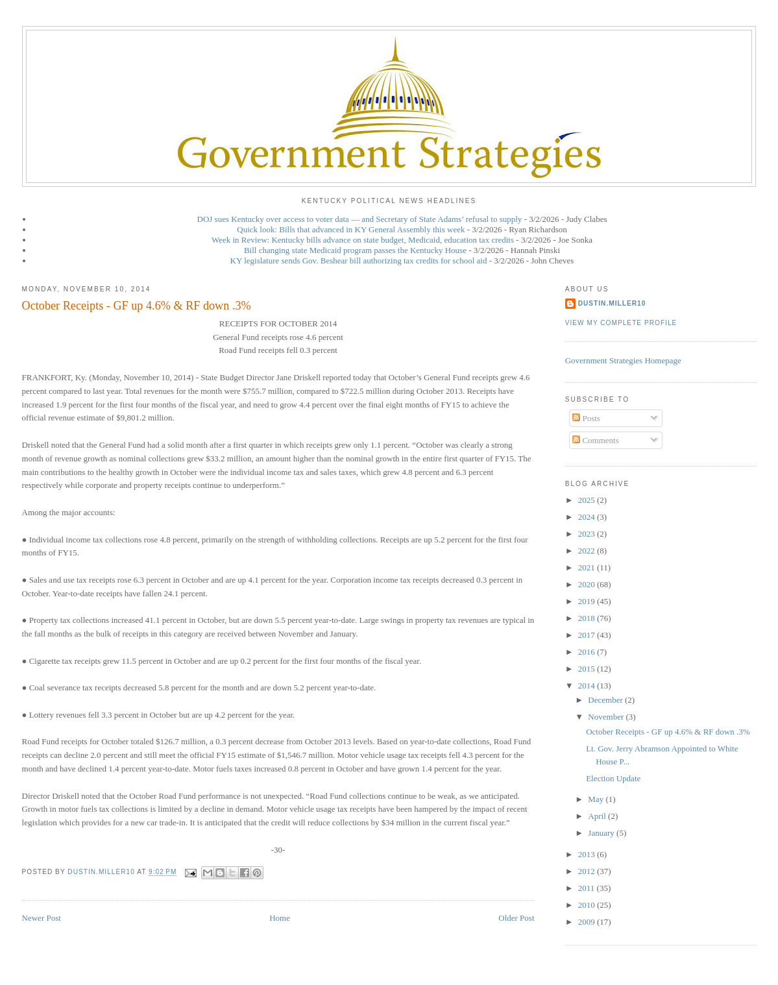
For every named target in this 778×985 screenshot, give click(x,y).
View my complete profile (621, 322)
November (607, 717)
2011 (587, 888)
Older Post (516, 918)
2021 (587, 567)
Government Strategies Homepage (623, 360)
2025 (587, 500)
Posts (586, 418)
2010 (587, 905)
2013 (587, 854)
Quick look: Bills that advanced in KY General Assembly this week (351, 229)
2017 (587, 635)
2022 (587, 550)
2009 (587, 922)
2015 (587, 669)
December (606, 700)
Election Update (613, 778)
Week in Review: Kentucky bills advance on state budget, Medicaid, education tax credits (363, 240)
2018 (587, 618)
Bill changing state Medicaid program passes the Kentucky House (355, 250)
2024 (587, 517)
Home (279, 918)
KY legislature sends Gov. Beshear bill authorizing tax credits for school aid (358, 260)
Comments (595, 440)
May (596, 799)
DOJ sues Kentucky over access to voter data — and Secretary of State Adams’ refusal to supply (359, 219)
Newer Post (41, 918)
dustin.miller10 (612, 303)
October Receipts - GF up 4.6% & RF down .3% (667, 731)
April (598, 816)
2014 (587, 685)
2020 (587, 584)
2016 (587, 652)
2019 (587, 601)
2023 (587, 534)
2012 (587, 871)
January (602, 833)
